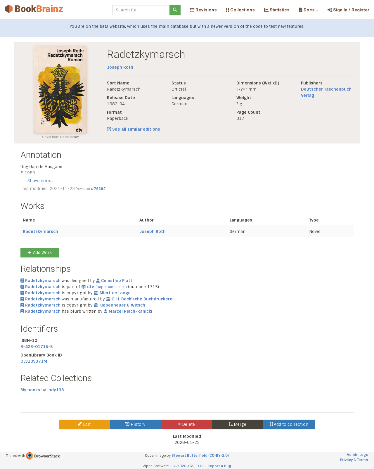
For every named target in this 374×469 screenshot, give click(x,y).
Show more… (40, 180)
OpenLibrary (69, 137)
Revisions (203, 10)
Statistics (277, 10)
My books (30, 389)
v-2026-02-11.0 (188, 466)
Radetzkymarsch (40, 231)
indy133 (55, 389)
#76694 (98, 188)
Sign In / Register (348, 10)
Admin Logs (357, 454)
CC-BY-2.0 (218, 455)
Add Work (39, 252)
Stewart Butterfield (189, 455)
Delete (186, 424)
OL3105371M (33, 361)
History (135, 424)
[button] (308, 10)
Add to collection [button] (289, 424)
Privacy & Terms (354, 460)
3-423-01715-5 (36, 346)
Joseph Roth (120, 67)
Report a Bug (219, 466)
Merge (237, 424)
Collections (240, 10)
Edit (84, 424)
